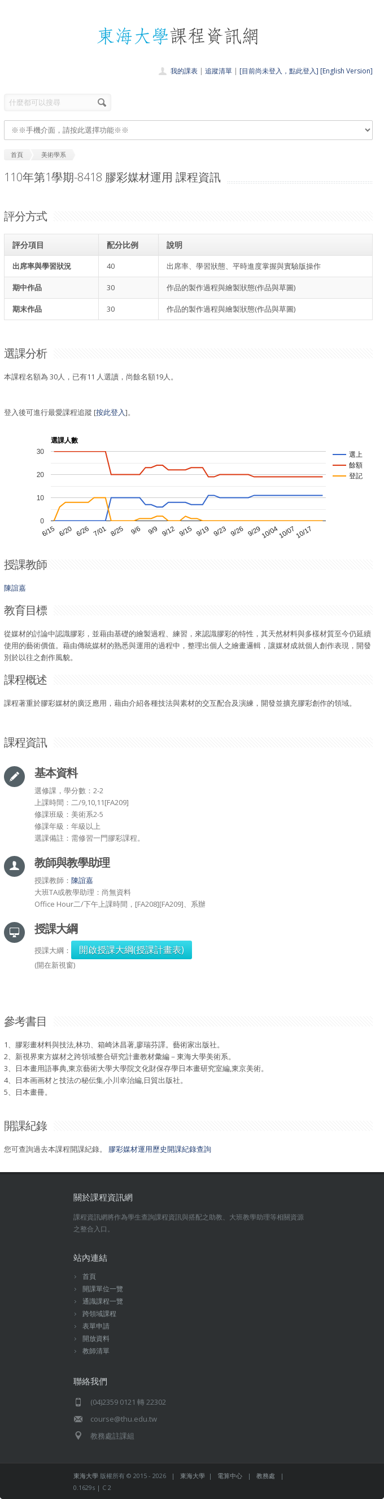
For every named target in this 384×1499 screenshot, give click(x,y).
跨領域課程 (99, 1313)
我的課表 (184, 71)
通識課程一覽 (102, 1301)
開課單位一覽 (102, 1288)
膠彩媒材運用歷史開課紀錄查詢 (159, 1149)
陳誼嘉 (15, 588)
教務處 (265, 1475)
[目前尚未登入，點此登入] (278, 71)
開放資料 (96, 1338)
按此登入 (110, 412)
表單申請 (96, 1326)
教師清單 (96, 1351)
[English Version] (346, 71)
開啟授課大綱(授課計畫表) (131, 949)
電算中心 (229, 1475)
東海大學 (85, 1475)
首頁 (89, 1276)
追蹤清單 (218, 71)
